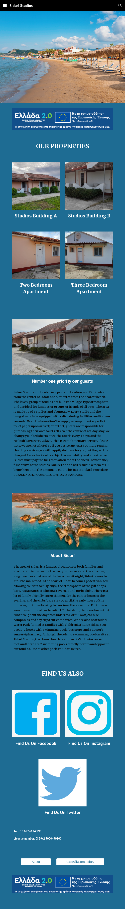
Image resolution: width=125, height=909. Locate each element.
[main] (62, 146)
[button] (5, 5)
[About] (36, 862)
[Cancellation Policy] (80, 862)
